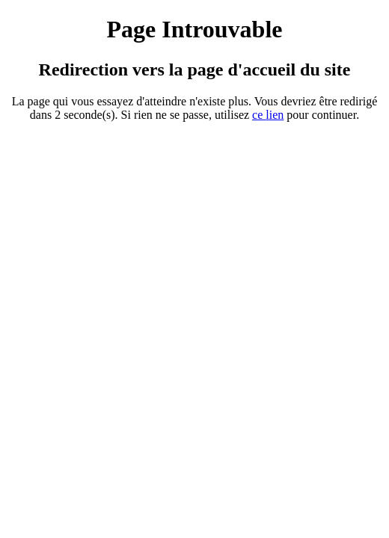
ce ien (268, 114)
